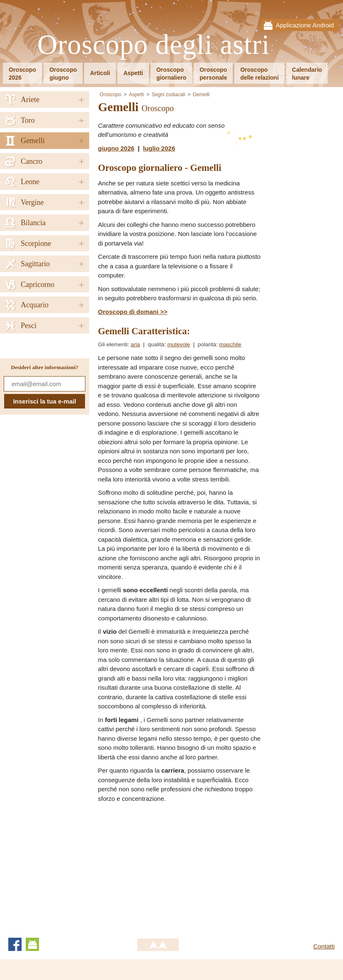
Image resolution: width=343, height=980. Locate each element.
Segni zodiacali (168, 94)
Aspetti (133, 73)
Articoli (100, 73)
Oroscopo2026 (22, 73)
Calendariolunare (307, 73)
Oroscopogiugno (63, 73)
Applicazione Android (305, 25)
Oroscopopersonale (213, 73)
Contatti (324, 946)
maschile (230, 344)
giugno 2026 (116, 148)
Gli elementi (112, 344)
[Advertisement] (167, 868)
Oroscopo (110, 94)
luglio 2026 (159, 148)
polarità (207, 344)
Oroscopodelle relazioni (259, 73)
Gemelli (201, 94)
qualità (156, 344)
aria (135, 344)
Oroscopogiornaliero (171, 73)
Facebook (15, 944)
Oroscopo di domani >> (133, 311)
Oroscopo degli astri (153, 45)
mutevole (178, 344)
